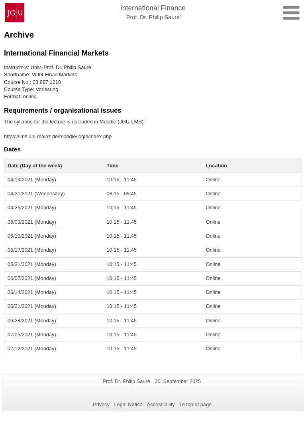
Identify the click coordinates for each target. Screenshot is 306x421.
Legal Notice (128, 404)
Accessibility (161, 404)
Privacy (101, 404)
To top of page (195, 404)
